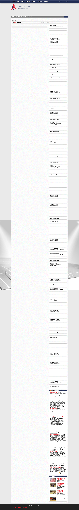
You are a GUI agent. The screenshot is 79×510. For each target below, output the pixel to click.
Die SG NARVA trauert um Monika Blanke (61, 479)
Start (13, 1)
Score (16, 18)
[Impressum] (15, 507)
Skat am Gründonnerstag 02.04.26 (55, 434)
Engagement (28, 1)
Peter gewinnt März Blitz (54, 451)
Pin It (23, 22)
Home (13, 18)
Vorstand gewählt (53, 399)
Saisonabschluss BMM (53, 392)
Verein (22, 1)
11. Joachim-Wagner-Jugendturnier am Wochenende (60, 491)
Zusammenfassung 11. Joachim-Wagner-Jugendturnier (60, 484)
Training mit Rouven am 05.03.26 (55, 467)
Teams (18, 1)
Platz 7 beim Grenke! (53, 408)
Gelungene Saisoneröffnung (21, 16)
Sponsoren (40, 1)
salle (15, 22)
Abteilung (46, 1)
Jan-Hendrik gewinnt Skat (54, 427)
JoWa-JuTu (34, 1)
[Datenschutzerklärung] (22, 507)
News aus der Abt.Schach (55, 390)
